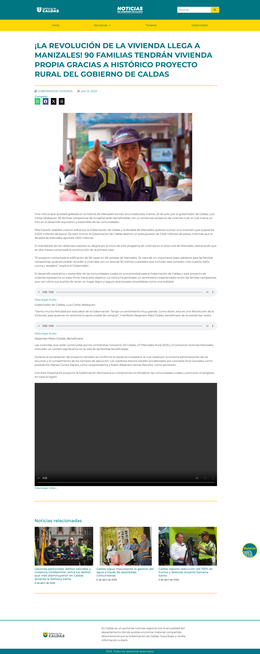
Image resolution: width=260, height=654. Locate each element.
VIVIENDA (65, 91)
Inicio (55, 25)
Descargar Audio (46, 299)
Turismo (151, 25)
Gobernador (200, 25)
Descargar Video (45, 487)
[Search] (215, 10)
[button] (37, 101)
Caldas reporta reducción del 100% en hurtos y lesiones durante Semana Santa (186, 572)
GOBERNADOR (48, 91)
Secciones (102, 25)
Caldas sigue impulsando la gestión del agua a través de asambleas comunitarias (125, 572)
